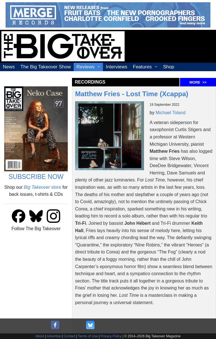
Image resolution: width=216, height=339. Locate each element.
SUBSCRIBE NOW (36, 176)
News (9, 66)
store (42, 187)
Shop (168, 66)
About (39, 336)
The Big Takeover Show (46, 66)
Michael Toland (170, 112)
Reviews (85, 66)
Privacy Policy (111, 336)
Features (142, 66)
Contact (69, 336)
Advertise (54, 336)
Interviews (116, 66)
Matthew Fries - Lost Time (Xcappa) (131, 94)
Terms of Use (88, 336)
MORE (198, 82)
